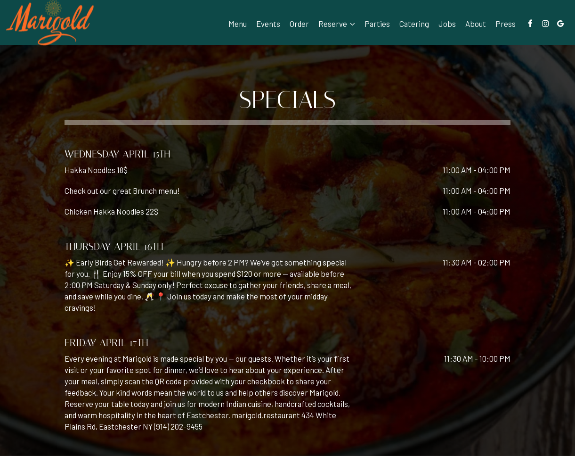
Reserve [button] (336, 23)
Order (299, 23)
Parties (377, 23)
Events (268, 23)
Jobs (447, 23)
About (475, 23)
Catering (414, 23)
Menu (237, 23)
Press (505, 23)
